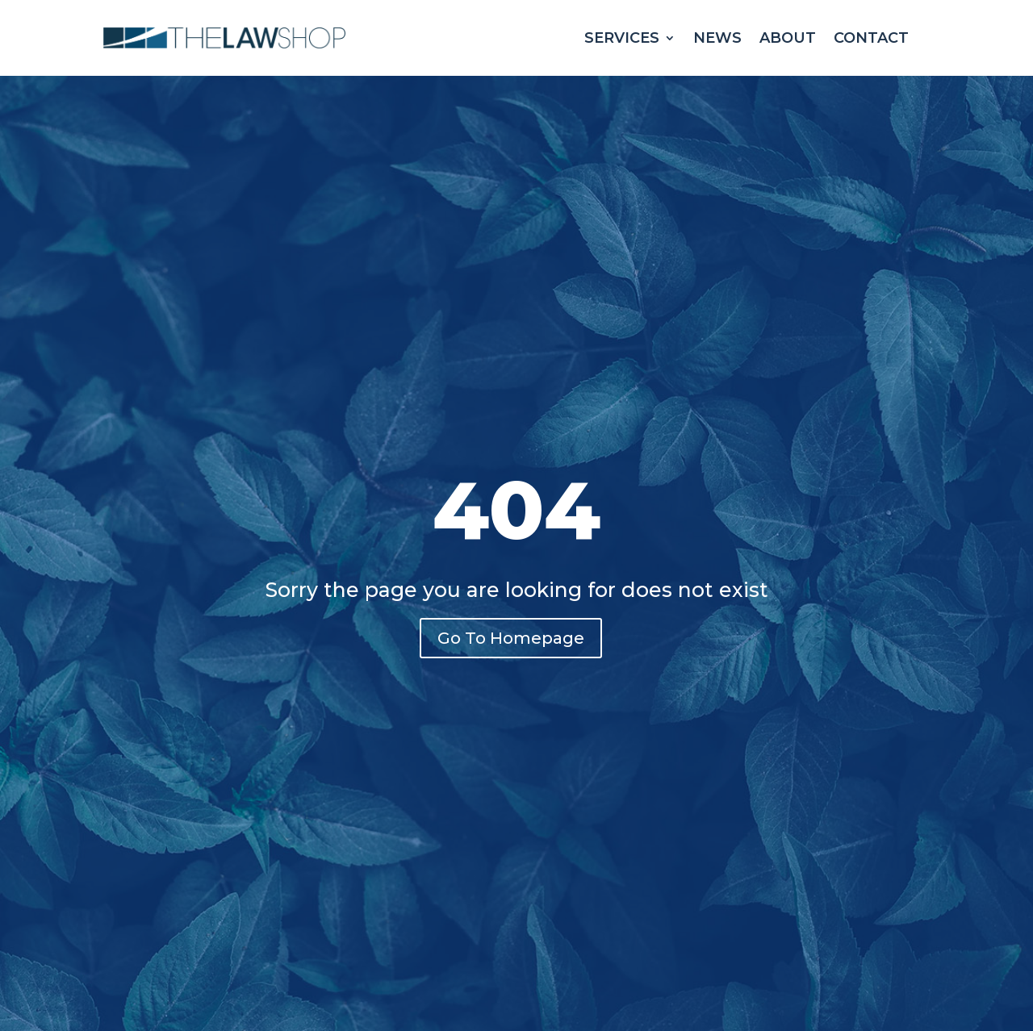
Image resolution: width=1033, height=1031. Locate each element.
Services (621, 38)
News (717, 38)
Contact (871, 38)
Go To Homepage (510, 638)
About (787, 38)
